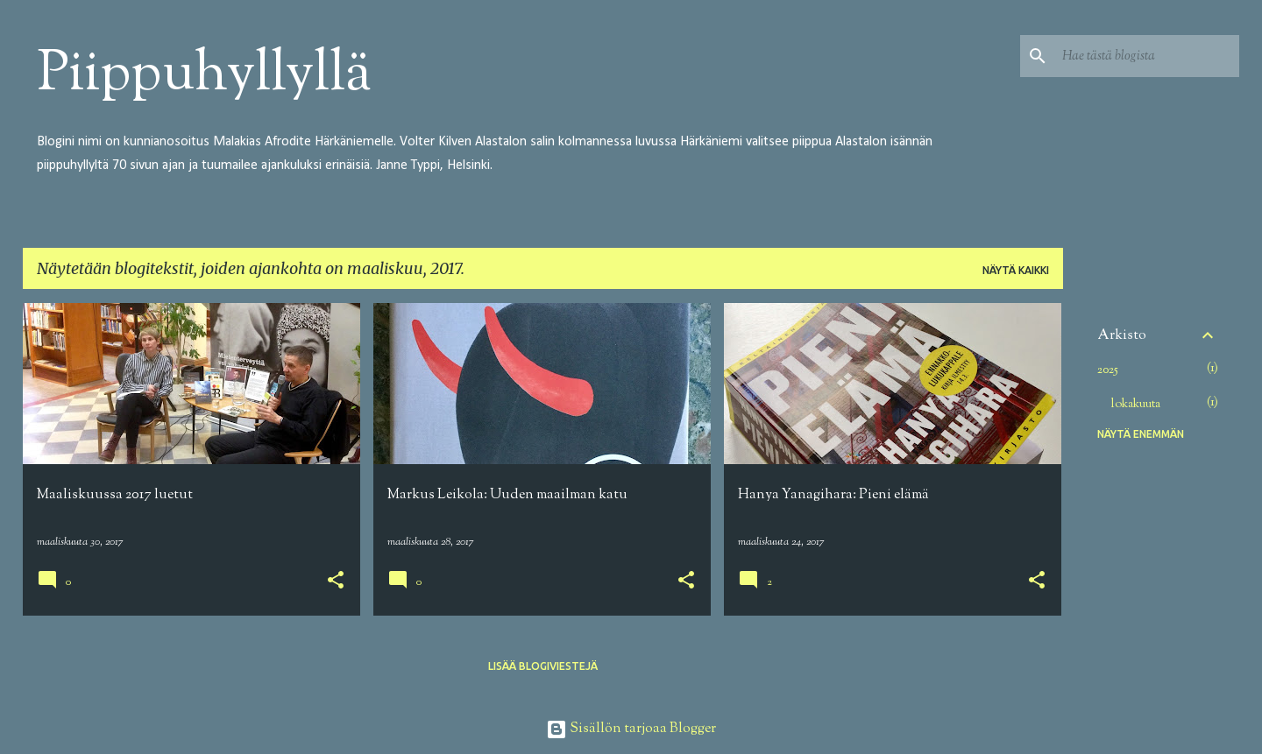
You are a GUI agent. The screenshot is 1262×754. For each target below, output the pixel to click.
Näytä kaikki (1015, 270)
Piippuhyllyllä (204, 75)
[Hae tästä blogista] (1147, 56)
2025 (1107, 370)
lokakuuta (1135, 404)
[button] (335, 582)
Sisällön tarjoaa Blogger (631, 729)
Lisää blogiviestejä (543, 666)
